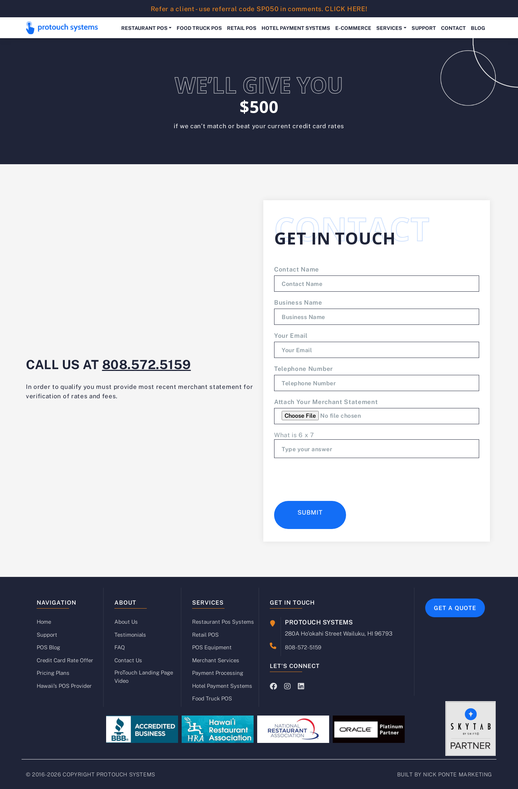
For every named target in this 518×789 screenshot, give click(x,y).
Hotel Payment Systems (296, 27)
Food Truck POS (199, 27)
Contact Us (128, 660)
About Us (126, 621)
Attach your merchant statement (326, 401)
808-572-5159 (303, 646)
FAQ (119, 647)
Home (44, 621)
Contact (453, 27)
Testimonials (130, 634)
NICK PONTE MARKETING (457, 774)
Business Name (298, 302)
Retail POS (241, 27)
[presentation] (328, 478)
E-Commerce (353, 27)
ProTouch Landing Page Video (143, 676)
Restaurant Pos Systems (223, 621)
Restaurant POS (144, 27)
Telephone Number (303, 368)
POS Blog (48, 647)
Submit (310, 512)
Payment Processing (217, 672)
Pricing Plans (53, 672)
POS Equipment (212, 647)
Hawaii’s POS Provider (64, 685)
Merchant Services (215, 660)
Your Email (291, 335)
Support (424, 27)
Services (389, 27)
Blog (478, 27)
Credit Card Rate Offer (65, 660)
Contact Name (296, 269)
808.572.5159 (146, 363)
